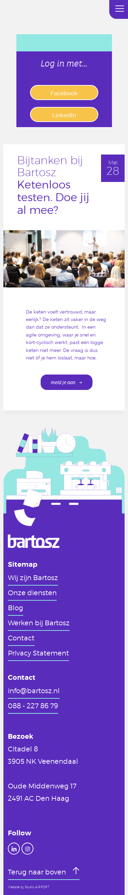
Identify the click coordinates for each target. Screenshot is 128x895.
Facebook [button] (64, 92)
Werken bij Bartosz (39, 622)
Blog (15, 607)
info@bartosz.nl (34, 690)
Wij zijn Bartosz (33, 577)
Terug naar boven (38, 872)
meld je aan (63, 382)
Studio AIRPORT (37, 887)
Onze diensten (32, 592)
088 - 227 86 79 (33, 705)
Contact (21, 638)
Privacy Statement (38, 653)
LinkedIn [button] (64, 114)
